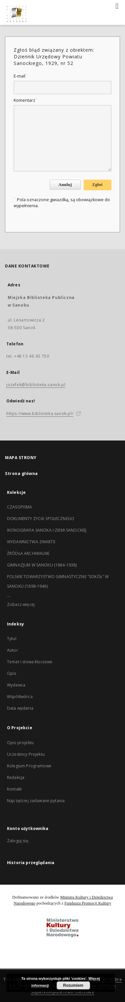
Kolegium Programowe (29, 766)
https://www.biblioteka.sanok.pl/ (39, 413)
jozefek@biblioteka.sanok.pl (35, 384)
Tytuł (11, 638)
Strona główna (21, 473)
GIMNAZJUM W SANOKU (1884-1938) (42, 565)
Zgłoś (97, 184)
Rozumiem (73, 985)
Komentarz (25, 100)
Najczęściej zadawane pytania (36, 800)
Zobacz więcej (21, 604)
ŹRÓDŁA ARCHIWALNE (28, 553)
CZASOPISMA (19, 507)
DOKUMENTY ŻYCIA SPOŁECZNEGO (40, 518)
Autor (12, 650)
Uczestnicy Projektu (26, 754)
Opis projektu (20, 742)
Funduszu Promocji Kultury (87, 903)
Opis (11, 673)
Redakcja (15, 777)
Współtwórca (20, 696)
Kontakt (14, 789)
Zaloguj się (17, 841)
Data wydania (20, 708)
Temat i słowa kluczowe (29, 662)
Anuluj (65, 184)
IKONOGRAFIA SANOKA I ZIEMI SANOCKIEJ (46, 530)
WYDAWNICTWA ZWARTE (31, 542)
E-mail (20, 76)
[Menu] (117, 5)
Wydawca (16, 685)
